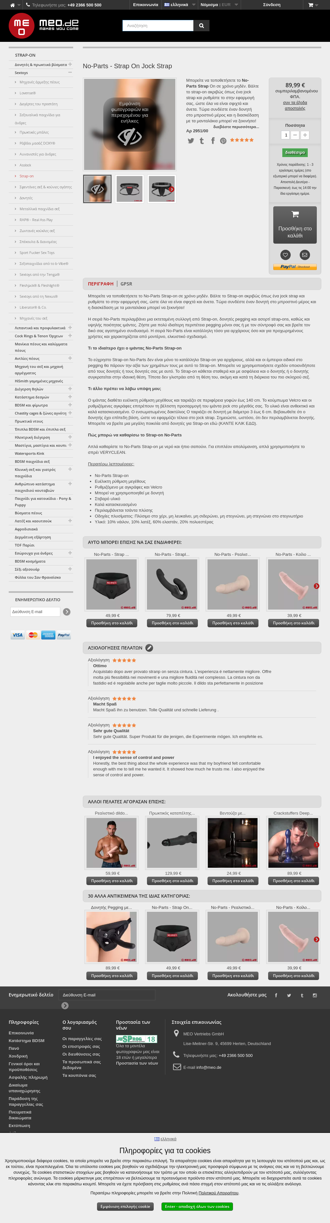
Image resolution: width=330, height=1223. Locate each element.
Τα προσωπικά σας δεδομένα (82, 1066)
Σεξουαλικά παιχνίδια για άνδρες (37, 118)
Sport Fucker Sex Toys (36, 252)
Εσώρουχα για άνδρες (34, 553)
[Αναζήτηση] (201, 25)
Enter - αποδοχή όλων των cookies (197, 1206)
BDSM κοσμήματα (30, 561)
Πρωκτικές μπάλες (34, 132)
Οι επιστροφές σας (81, 1047)
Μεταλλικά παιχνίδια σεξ (39, 208)
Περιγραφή (101, 285)
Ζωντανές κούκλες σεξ (37, 230)
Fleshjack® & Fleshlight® (39, 285)
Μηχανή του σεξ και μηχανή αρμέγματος (39, 369)
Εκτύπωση (19, 1127)
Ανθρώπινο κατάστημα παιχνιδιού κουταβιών (35, 487)
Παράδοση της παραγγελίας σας (26, 1102)
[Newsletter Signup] (66, 612)
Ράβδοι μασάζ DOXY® (37, 143)
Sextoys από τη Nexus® (38, 296)
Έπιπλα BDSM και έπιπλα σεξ (40, 429)
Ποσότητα (295, 125)
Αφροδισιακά (26, 529)
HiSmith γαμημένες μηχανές (39, 380)
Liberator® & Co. (33, 307)
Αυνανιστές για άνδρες (37, 154)
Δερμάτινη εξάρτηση (33, 537)
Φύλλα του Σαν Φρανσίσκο (38, 577)
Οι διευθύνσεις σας (81, 1055)
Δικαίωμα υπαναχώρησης (24, 1089)
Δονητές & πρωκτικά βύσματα (41, 64)
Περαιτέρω (171, 189)
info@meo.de (208, 1068)
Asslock (25, 165)
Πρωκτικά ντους (29, 421)
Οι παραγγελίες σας (82, 1040)
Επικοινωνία (145, 4)
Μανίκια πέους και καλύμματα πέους (41, 347)
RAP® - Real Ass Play (36, 219)
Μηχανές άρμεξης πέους (39, 81)
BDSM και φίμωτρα (31, 405)
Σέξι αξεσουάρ (27, 569)
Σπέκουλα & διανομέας (38, 241)
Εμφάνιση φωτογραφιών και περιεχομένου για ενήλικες (129, 126)
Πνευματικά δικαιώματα (20, 1116)
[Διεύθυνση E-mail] (35, 612)
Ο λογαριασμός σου (80, 1026)
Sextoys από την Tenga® (39, 274)
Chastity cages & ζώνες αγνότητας (43, 413)
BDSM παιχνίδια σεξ (32, 461)
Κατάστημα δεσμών (32, 397)
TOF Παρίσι (24, 545)
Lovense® (27, 92)
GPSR (126, 285)
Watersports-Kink (29, 453)
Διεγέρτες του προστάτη (38, 103)
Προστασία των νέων (137, 1064)
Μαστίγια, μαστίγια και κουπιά (42, 445)
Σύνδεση (272, 4)
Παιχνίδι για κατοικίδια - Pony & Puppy (43, 501)
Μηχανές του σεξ (33, 318)
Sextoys (21, 72)
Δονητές (26, 197)
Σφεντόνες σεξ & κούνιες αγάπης (45, 186)
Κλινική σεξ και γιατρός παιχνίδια (35, 472)
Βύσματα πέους (28, 512)
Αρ (189, 131)
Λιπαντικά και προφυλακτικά (40, 327)
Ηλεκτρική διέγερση (32, 437)
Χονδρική (18, 1057)
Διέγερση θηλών (29, 389)
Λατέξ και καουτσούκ (33, 520)
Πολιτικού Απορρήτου (218, 1192)
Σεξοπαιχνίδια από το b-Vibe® (43, 263)
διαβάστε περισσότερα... (236, 126)
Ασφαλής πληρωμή (28, 1078)
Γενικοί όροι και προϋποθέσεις (24, 1068)
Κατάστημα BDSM (26, 1042)
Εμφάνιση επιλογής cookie (125, 1206)
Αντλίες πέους (27, 358)
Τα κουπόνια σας (79, 1076)
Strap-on (26, 175)
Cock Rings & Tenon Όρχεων (39, 335)
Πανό (14, 1049)
